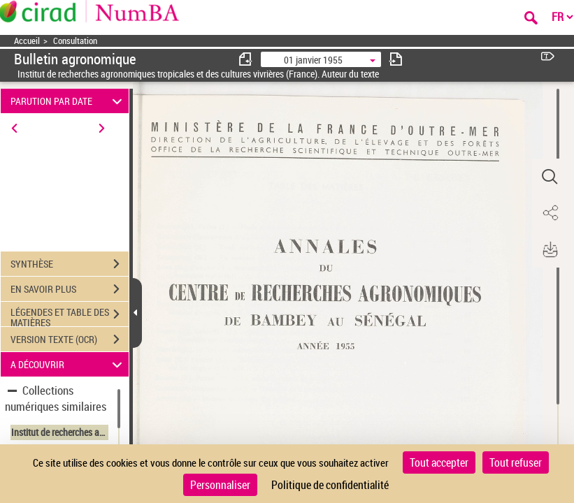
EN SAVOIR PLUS (69, 289)
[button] (549, 177)
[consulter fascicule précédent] (246, 59)
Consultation (75, 41)
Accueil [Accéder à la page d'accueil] (27, 41)
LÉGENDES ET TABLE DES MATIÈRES (69, 316)
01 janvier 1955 (313, 59)
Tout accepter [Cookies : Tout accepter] (439, 462)
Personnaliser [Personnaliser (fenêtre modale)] (220, 485)
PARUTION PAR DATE (68, 101)
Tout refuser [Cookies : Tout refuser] (515, 462)
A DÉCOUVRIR (68, 364)
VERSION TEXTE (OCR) (69, 339)
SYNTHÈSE (69, 264)
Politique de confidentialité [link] (330, 485)
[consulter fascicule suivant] (396, 59)
